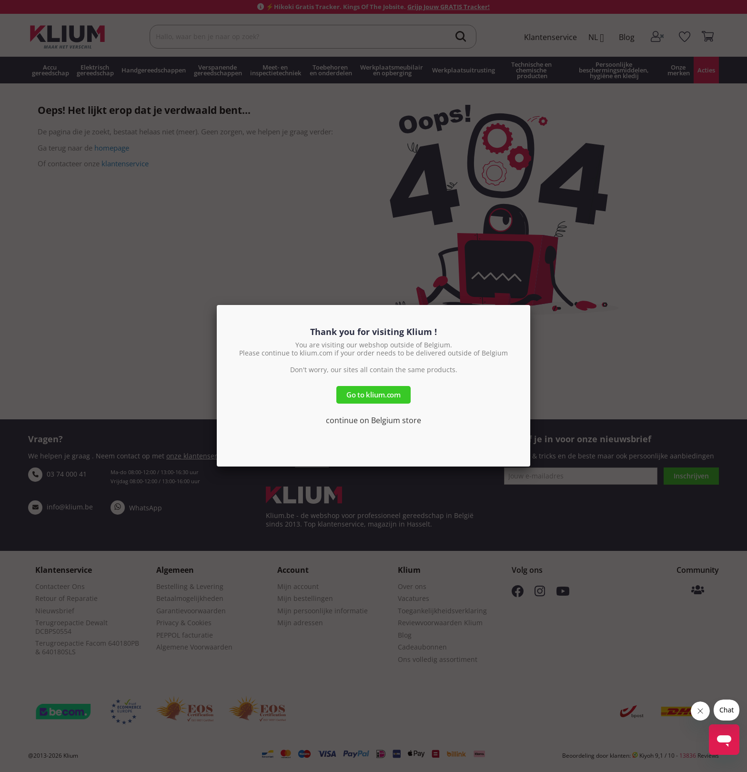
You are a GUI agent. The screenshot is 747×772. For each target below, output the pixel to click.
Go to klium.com (373, 394)
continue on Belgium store (373, 420)
